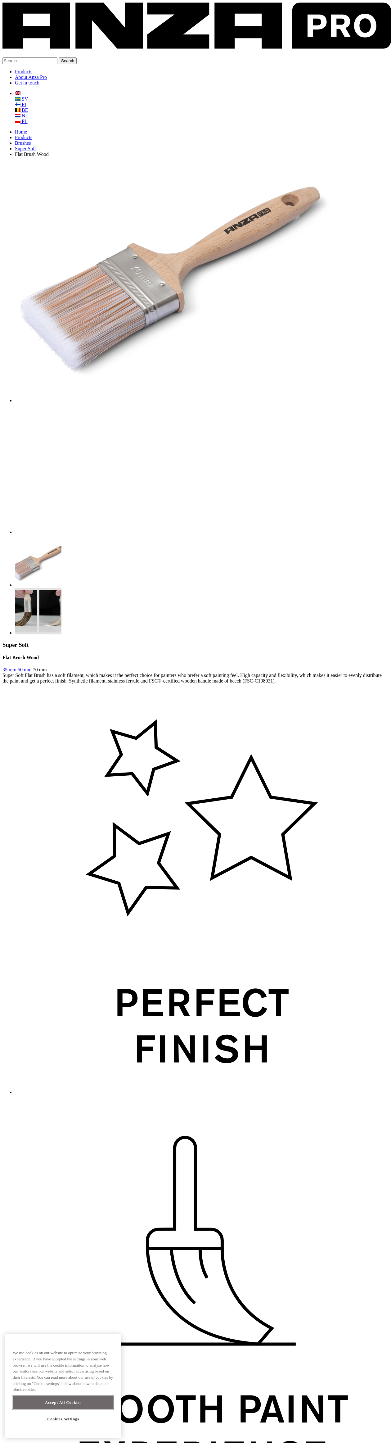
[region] (63, 1386)
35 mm (9, 669)
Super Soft (25, 148)
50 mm (25, 669)
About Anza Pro (31, 77)
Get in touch (27, 82)
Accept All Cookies (63, 1402)
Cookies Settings (63, 1419)
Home (21, 131)
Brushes (23, 143)
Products (23, 71)
